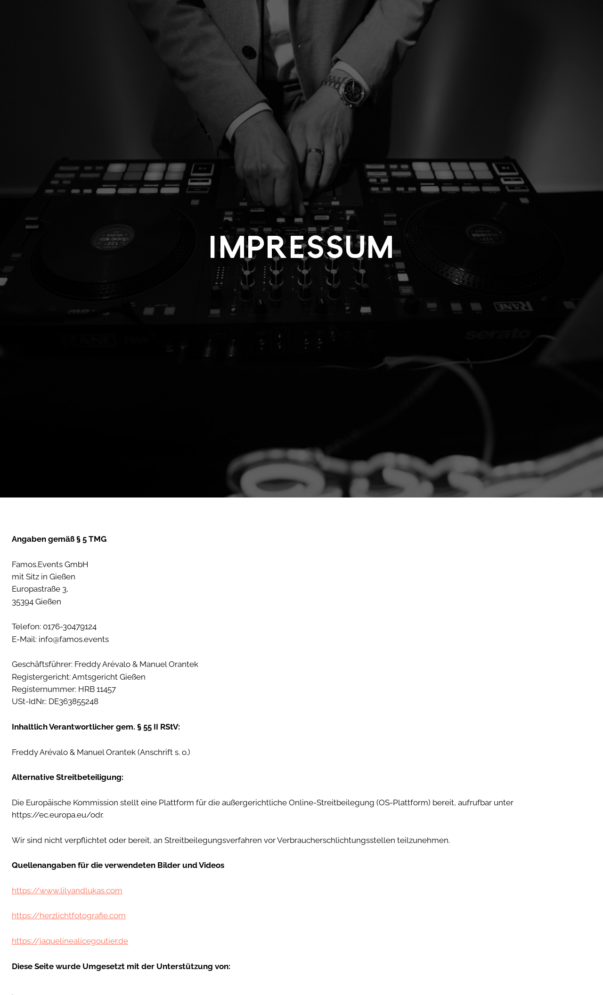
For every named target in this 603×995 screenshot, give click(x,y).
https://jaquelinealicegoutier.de (70, 941)
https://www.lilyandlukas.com (67, 890)
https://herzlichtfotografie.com (69, 915)
